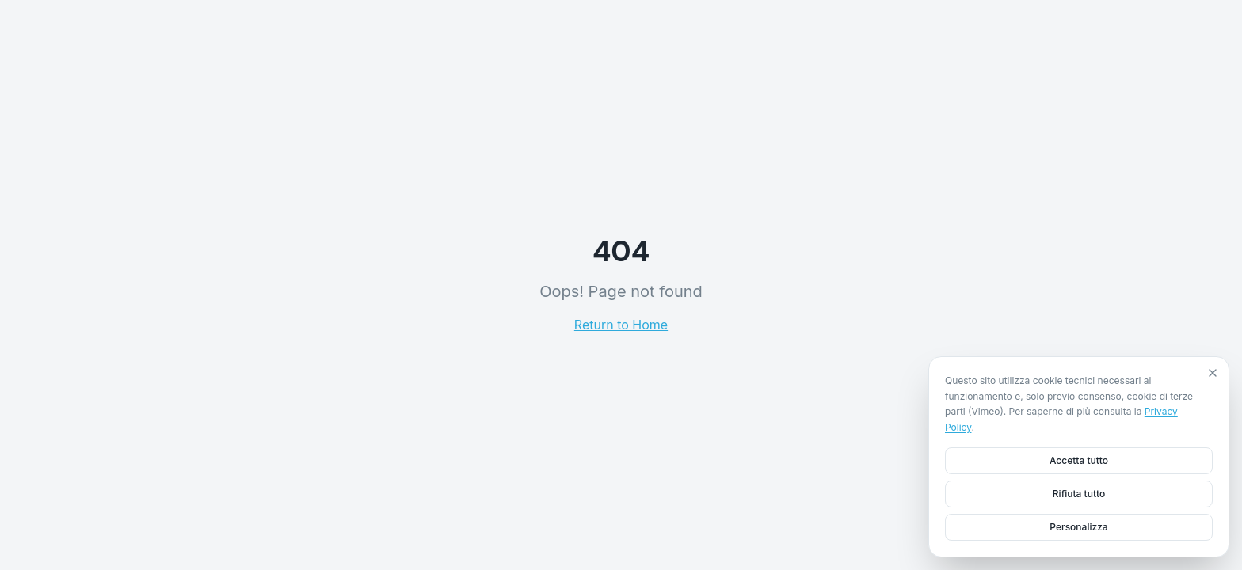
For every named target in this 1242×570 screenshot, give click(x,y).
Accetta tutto (1079, 460)
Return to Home (621, 324)
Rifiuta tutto (1079, 494)
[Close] (1212, 373)
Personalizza (1078, 527)
